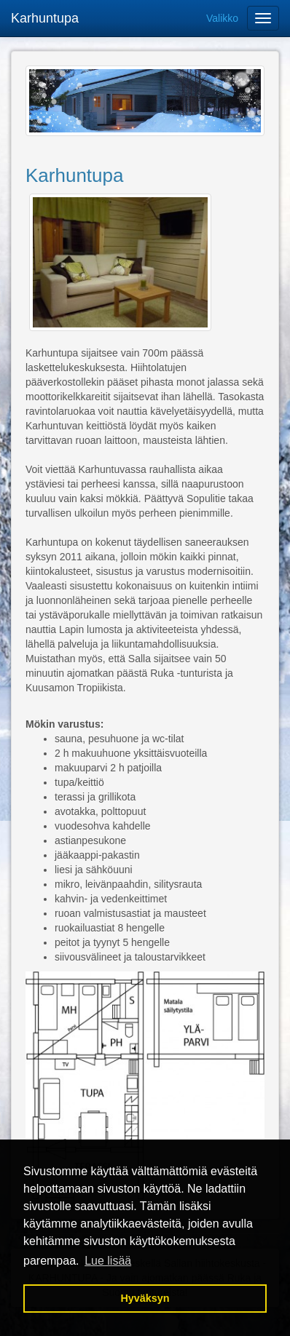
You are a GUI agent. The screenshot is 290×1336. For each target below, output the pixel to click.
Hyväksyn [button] (144, 1298)
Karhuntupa (45, 18)
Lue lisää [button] (108, 1261)
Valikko (222, 18)
